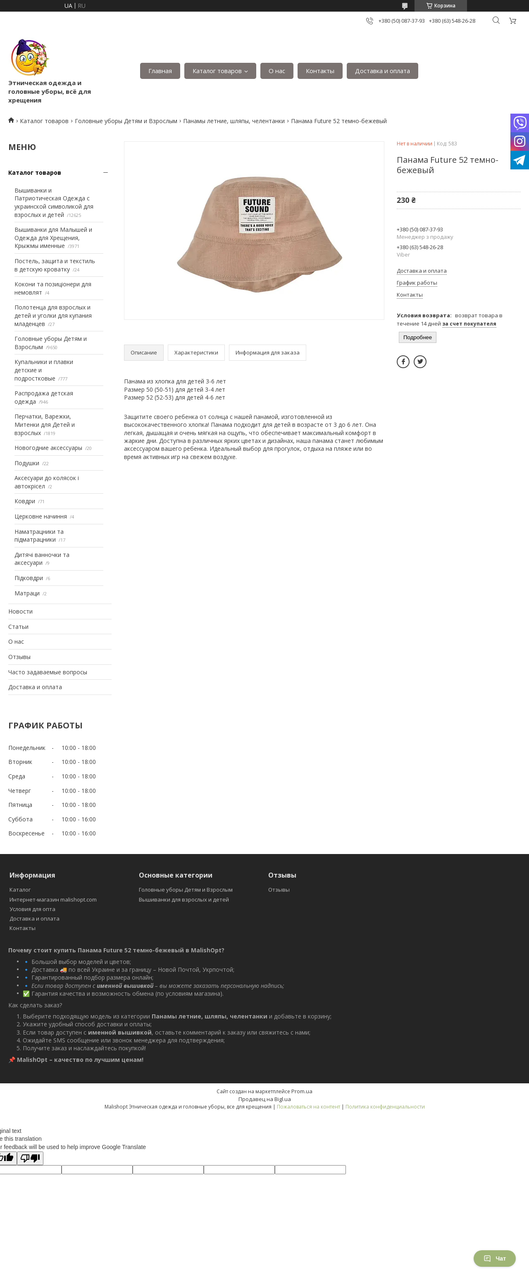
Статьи (18, 626)
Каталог (20, 889)
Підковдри (28, 578)
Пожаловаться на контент (308, 1106)
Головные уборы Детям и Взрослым (126, 121)
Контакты (320, 71)
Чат (495, 1258)
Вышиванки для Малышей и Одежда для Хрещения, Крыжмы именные (53, 238)
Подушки (26, 463)
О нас (277, 71)
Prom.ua (301, 1091)
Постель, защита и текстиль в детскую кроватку (54, 265)
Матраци (27, 593)
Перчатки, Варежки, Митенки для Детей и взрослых (44, 424)
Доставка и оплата (382, 71)
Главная (160, 71)
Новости (20, 611)
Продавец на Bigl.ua (264, 1099)
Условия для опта (32, 909)
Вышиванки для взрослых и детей (184, 899)
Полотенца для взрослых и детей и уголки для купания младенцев (53, 315)
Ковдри (24, 501)
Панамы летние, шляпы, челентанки (234, 121)
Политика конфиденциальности (385, 1106)
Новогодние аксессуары (48, 448)
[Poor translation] (30, 1158)
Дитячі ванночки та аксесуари (41, 559)
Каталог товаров (217, 71)
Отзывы (19, 657)
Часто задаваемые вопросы (47, 672)
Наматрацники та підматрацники (39, 536)
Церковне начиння (40, 516)
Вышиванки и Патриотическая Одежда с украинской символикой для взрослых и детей (53, 202)
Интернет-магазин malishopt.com (53, 899)
